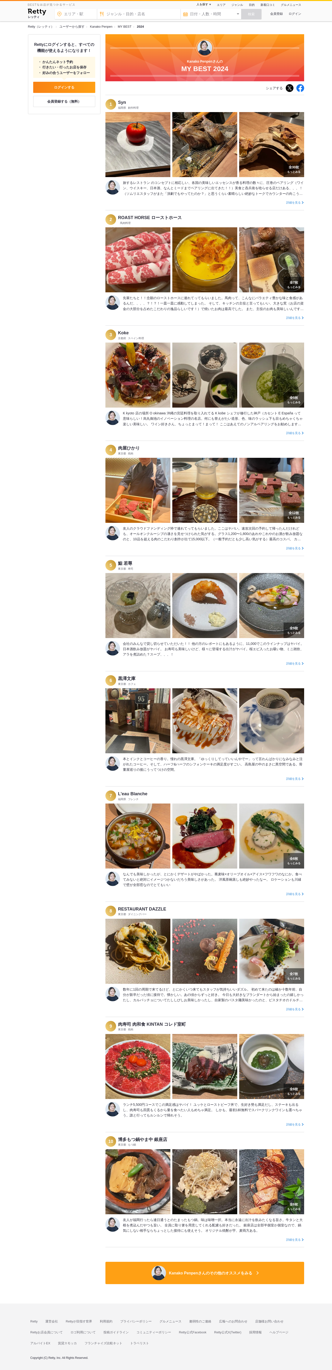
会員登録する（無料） (64, 101)
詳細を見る (293, 202)
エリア (221, 5)
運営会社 (51, 1321)
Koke (123, 332)
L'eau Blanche (132, 793)
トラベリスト (139, 1343)
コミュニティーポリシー (153, 1332)
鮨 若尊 (125, 563)
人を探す (202, 4)
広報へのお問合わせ (233, 1321)
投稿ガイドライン (116, 1332)
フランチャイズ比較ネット (103, 1343)
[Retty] (37, 12)
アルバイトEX (40, 1343)
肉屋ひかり (129, 448)
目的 (252, 5)
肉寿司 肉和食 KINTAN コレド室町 (152, 1024)
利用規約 (106, 1321)
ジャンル (237, 5)
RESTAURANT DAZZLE (142, 909)
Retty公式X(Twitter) (227, 1332)
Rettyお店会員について (46, 1332)
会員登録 (276, 14)
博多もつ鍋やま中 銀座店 (142, 1139)
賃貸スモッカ (67, 1343)
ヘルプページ (278, 1332)
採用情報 (255, 1332)
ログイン (295, 14)
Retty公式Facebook (192, 1332)
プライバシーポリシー (136, 1321)
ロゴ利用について (83, 1332)
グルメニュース (291, 5)
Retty (34, 1321)
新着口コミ (268, 5)
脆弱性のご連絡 (200, 1321)
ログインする (64, 87)
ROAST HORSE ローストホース (150, 217)
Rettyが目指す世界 (79, 1321)
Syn (122, 102)
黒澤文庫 (126, 678)
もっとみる (293, 168)
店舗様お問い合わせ (269, 1321)
